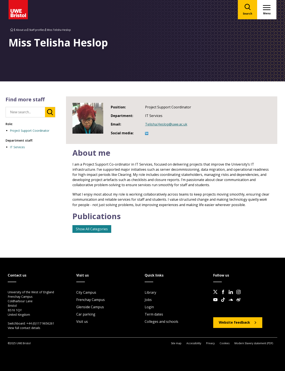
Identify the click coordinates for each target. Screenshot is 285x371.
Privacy (210, 343)
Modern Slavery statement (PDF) (253, 343)
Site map (176, 343)
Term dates (154, 314)
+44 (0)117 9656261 (40, 323)
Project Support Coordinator (29, 131)
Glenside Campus (90, 307)
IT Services (17, 147)
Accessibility (193, 343)
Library (150, 292)
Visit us (82, 321)
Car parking (85, 314)
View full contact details (24, 328)
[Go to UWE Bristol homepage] (12, 30)
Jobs (148, 299)
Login (149, 307)
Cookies (225, 343)
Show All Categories (92, 229)
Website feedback (234, 322)
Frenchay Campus (90, 299)
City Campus (86, 292)
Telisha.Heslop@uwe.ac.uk (166, 124)
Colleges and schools (161, 321)
